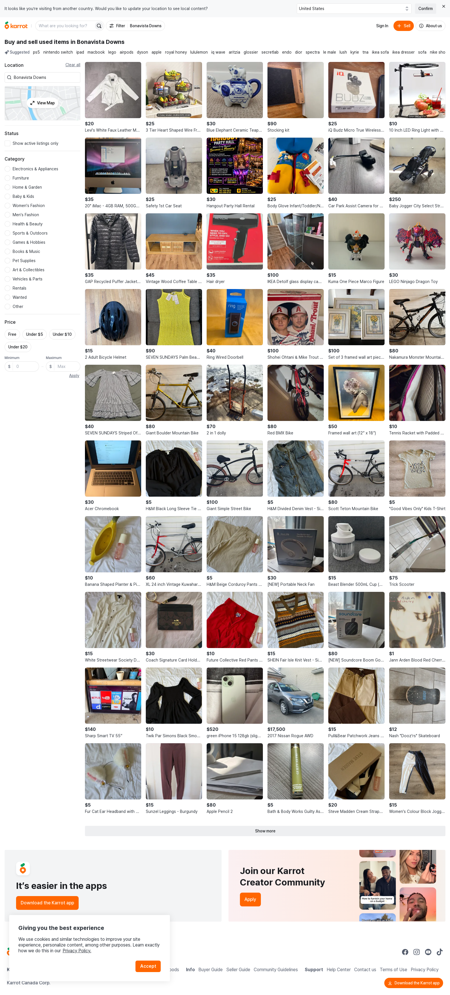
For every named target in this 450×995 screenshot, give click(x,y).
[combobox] (45, 77)
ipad (80, 52)
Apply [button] (74, 375)
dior (298, 52)
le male (329, 52)
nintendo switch (58, 52)
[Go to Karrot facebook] (405, 952)
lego (112, 52)
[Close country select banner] (444, 6)
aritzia (234, 52)
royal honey (176, 52)
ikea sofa (380, 52)
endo (287, 52)
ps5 (36, 52)
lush (343, 52)
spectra (313, 52)
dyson (142, 52)
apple (157, 52)
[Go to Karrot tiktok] (439, 952)
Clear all (72, 65)
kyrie (354, 52)
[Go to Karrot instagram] (416, 952)
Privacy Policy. (77, 950)
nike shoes (440, 52)
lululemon (199, 52)
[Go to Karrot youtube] (428, 952)
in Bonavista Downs (98, 41)
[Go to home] (16, 26)
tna (365, 52)
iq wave (218, 52)
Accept (148, 966)
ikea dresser (403, 52)
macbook (96, 52)
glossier (251, 52)
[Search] (99, 26)
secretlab (270, 52)
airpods (126, 52)
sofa (422, 52)
